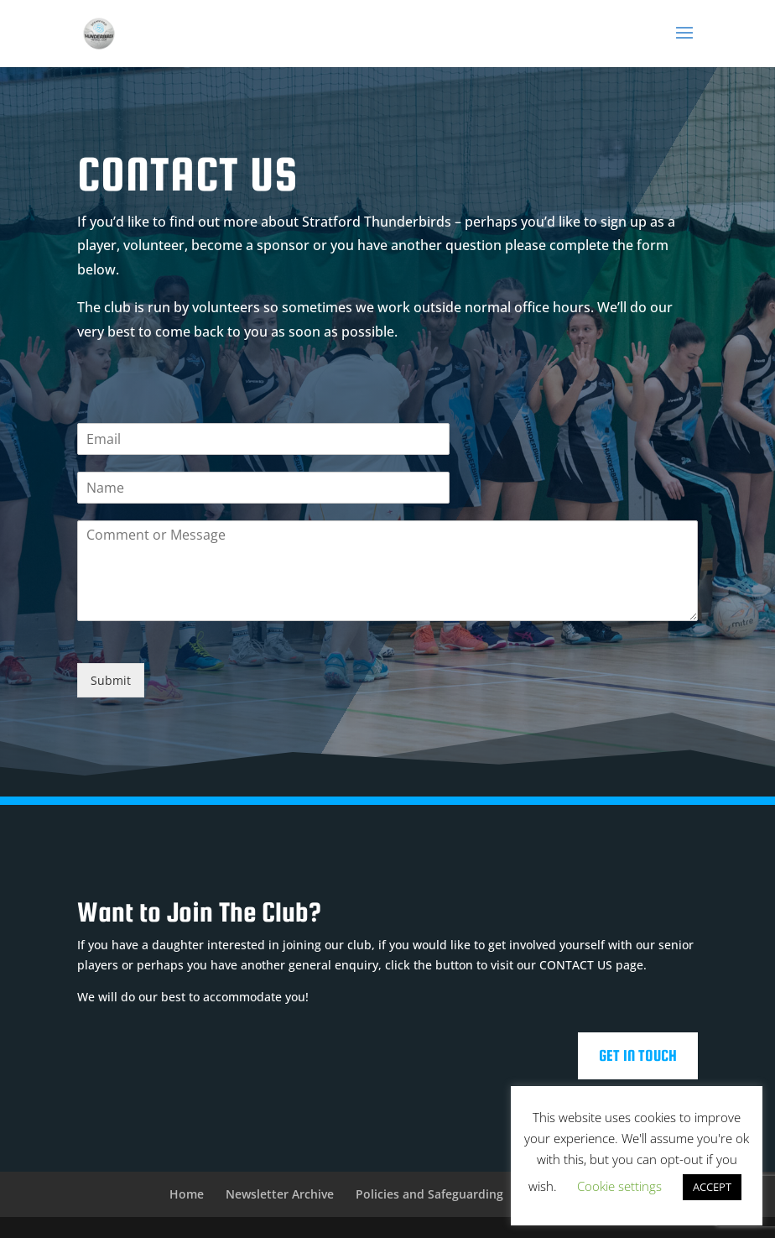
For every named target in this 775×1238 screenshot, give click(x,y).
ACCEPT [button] (712, 1186)
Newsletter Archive (280, 1194)
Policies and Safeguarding (429, 1194)
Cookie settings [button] (619, 1186)
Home (186, 1194)
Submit (111, 680)
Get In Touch (638, 1055)
